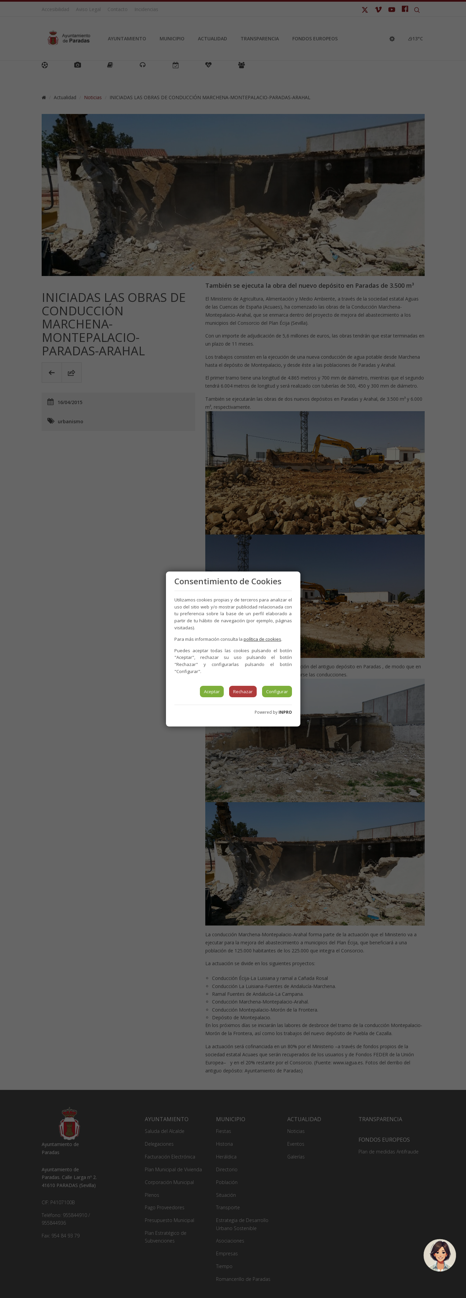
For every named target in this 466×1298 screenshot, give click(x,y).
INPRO (285, 712)
